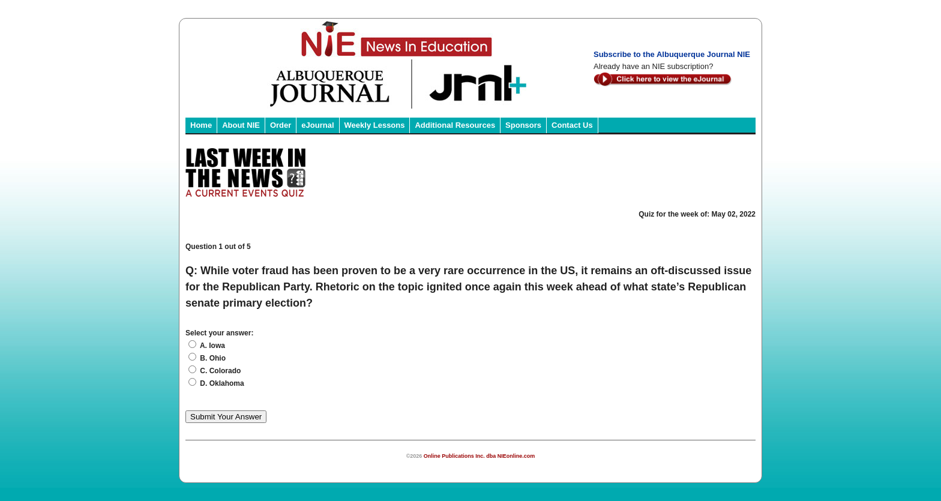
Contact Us (572, 125)
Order (280, 125)
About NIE (241, 125)
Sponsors (523, 125)
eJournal (317, 125)
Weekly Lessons (374, 125)
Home (201, 125)
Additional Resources (455, 125)
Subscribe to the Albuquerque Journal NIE (672, 54)
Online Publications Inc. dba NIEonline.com (479, 456)
